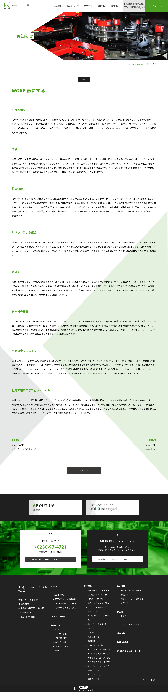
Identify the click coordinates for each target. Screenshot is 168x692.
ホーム (131, 64)
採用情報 (114, 6)
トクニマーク (94, 611)
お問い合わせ (123, 642)
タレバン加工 (61, 637)
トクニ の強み (57, 595)
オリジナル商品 (58, 616)
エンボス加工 (94, 678)
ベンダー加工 (61, 642)
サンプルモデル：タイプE (99, 666)
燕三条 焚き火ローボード (99, 590)
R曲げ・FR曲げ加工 (97, 598)
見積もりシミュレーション (129, 651)
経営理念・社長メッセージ (133, 590)
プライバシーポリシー (149, 680)
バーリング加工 (95, 674)
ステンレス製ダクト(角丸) (99, 607)
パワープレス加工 (63, 646)
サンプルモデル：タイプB (99, 653)
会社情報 (101, 6)
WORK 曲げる (150, 449)
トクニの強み (56, 6)
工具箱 (91, 632)
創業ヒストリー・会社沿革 (133, 598)
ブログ (124, 620)
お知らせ (140, 64)
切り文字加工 (94, 636)
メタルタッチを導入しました (24, 449)
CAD (57, 629)
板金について (73, 6)
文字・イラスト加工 (97, 645)
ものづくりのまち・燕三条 (67, 607)
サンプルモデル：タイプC (99, 657)
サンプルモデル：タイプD (99, 662)
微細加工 (92, 641)
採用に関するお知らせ (131, 624)
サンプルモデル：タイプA (99, 649)
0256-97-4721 (52, 547)
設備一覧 (125, 603)
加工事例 (88, 6)
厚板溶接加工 (94, 670)
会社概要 (125, 594)
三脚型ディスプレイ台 (98, 594)
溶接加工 (59, 650)
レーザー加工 (61, 633)
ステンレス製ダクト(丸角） (100, 603)
